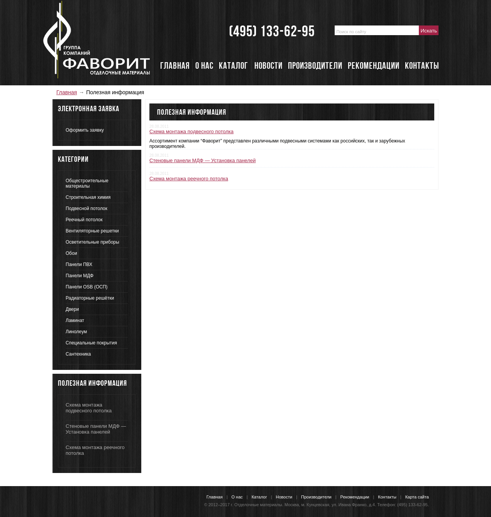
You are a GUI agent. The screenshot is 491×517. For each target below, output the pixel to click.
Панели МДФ (79, 275)
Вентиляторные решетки (92, 231)
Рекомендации (354, 497)
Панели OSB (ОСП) (87, 287)
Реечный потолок (84, 219)
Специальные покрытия (91, 343)
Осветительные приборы (92, 242)
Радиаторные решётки (90, 298)
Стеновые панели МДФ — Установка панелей (96, 429)
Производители (316, 497)
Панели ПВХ (79, 264)
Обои (71, 253)
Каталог (259, 497)
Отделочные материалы (258, 504)
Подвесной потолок (86, 208)
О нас (237, 497)
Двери (72, 309)
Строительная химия (88, 197)
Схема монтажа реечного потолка (188, 178)
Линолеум (76, 331)
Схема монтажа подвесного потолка (89, 408)
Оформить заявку (85, 130)
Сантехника (78, 354)
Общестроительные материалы (87, 183)
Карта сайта (417, 497)
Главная (66, 92)
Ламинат (75, 320)
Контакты (387, 497)
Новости (284, 497)
